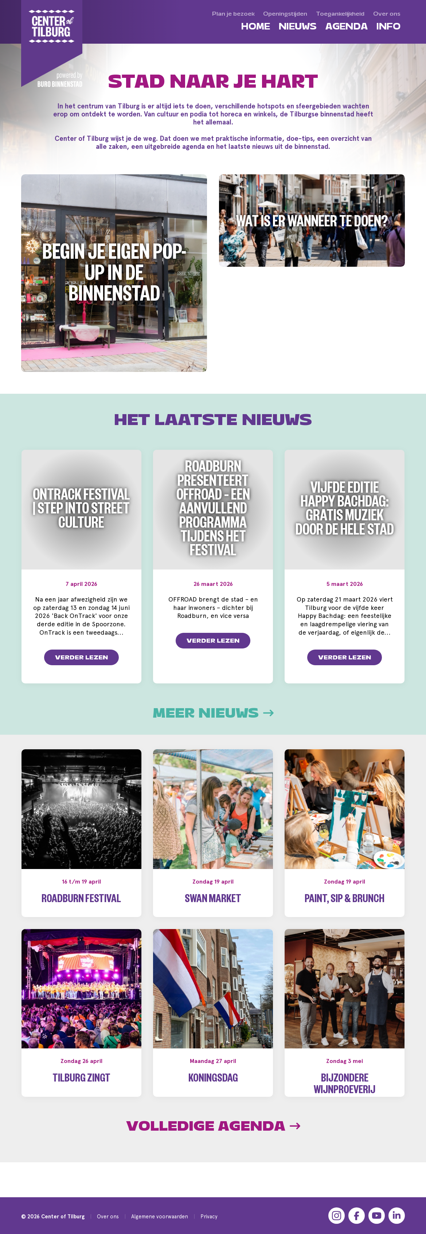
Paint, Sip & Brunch (344, 900)
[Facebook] (356, 1215)
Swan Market (213, 900)
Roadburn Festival (81, 900)
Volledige (213, 1138)
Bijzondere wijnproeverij (344, 1086)
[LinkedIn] (396, 1215)
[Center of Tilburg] (52, 43)
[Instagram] (336, 1215)
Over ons (108, 1216)
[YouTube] (376, 1215)
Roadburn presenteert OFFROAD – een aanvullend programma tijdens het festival (213, 511)
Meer (213, 713)
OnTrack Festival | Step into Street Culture (81, 511)
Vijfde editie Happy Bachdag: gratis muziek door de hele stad (345, 511)
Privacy (209, 1216)
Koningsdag (213, 1080)
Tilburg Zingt (81, 1080)
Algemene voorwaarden (159, 1216)
